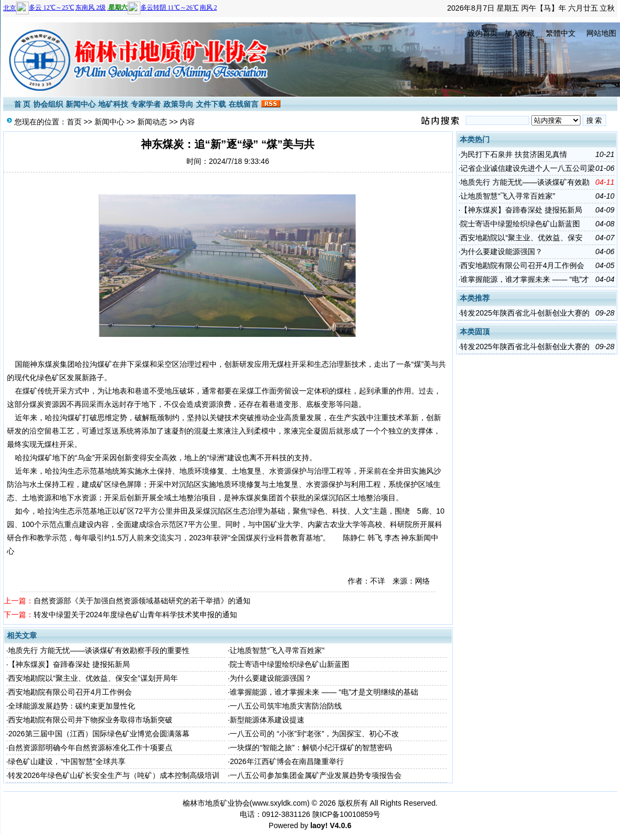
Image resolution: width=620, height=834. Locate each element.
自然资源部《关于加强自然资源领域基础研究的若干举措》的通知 (142, 600)
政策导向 (178, 104)
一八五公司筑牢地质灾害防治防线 (286, 706)
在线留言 (243, 104)
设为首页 (483, 33)
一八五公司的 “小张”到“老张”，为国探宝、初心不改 (314, 733)
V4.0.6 (340, 825)
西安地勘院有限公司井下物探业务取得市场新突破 (90, 719)
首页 (74, 121)
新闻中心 (81, 104)
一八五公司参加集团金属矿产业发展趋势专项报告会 (316, 775)
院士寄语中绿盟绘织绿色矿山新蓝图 (289, 664)
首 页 (22, 104)
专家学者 (146, 104)
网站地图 (601, 33)
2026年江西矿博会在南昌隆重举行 (286, 761)
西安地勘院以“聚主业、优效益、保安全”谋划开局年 (92, 678)
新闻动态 (152, 121)
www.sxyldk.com (279, 803)
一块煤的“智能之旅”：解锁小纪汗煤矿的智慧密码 (310, 747)
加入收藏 (520, 33)
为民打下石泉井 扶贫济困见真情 (513, 154)
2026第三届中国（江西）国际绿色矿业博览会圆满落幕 (98, 733)
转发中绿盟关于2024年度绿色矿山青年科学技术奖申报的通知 (135, 614)
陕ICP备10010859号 (346, 814)
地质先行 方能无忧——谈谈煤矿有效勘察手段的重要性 (99, 650)
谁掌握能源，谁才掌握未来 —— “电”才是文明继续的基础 (324, 692)
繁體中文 (561, 33)
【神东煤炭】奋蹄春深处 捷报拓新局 (69, 664)
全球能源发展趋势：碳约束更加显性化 (71, 706)
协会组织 (48, 104)
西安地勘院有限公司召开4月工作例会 (70, 692)
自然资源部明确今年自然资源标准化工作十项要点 (90, 747)
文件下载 (211, 104)
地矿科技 (113, 104)
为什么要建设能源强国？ (271, 678)
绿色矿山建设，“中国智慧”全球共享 (66, 761)
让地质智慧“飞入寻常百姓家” (277, 650)
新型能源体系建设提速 (267, 719)
